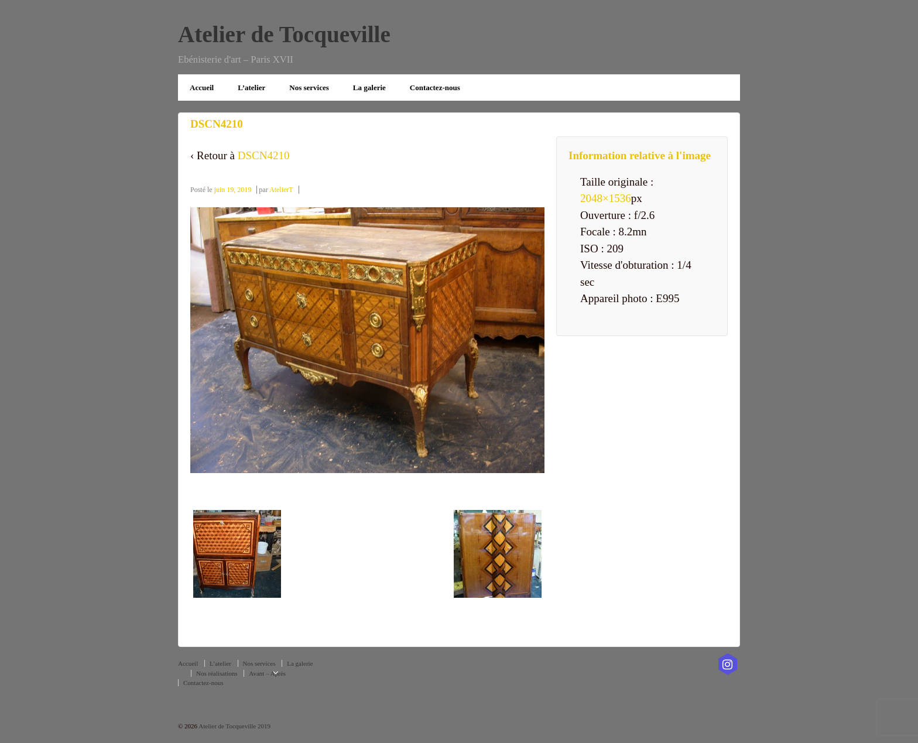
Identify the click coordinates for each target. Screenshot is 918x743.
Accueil (202, 87)
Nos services (309, 87)
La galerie (369, 87)
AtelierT (281, 190)
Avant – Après (267, 673)
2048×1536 (605, 198)
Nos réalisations (217, 673)
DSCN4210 (264, 155)
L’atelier (251, 87)
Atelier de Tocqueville (284, 34)
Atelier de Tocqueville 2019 (233, 726)
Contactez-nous (435, 87)
